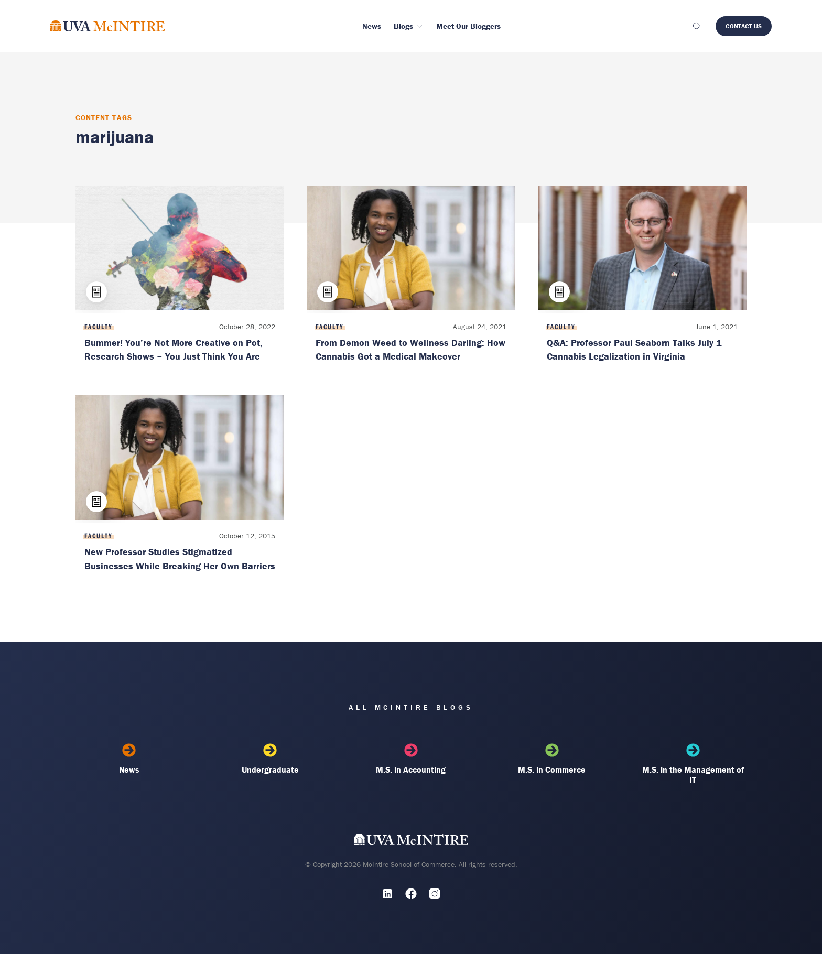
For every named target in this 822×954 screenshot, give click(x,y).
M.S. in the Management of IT (693, 764)
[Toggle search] (696, 26)
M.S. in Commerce (551, 759)
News (129, 759)
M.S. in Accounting (411, 759)
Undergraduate (270, 759)
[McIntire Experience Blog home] (107, 25)
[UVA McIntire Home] (411, 842)
